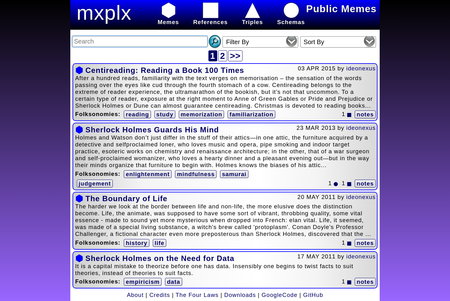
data (173, 281)
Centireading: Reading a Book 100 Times (164, 70)
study (164, 114)
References (210, 18)
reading (137, 114)
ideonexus (361, 68)
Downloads (240, 295)
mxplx (104, 12)
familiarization (251, 114)
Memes (168, 18)
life (159, 243)
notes (365, 114)
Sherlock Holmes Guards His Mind (152, 129)
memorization (201, 114)
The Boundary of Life (126, 198)
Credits (159, 295)
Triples (252, 18)
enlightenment (148, 174)
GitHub (313, 295)
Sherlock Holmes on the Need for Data (159, 258)
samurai (234, 174)
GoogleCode (280, 295)
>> (235, 56)
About (135, 295)
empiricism (143, 281)
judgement (95, 183)
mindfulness (196, 174)
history (136, 243)
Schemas (291, 18)
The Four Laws (197, 295)
